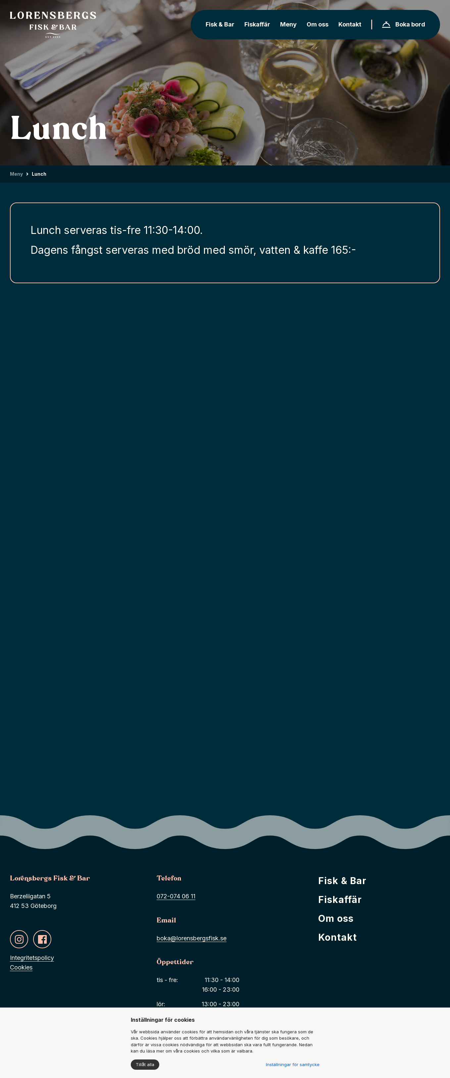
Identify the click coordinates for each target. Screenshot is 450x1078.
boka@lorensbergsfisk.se (191, 940)
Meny (16, 174)
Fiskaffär (340, 902)
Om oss (336, 920)
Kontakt (337, 939)
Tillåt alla (145, 1064)
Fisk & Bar (342, 883)
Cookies (21, 969)
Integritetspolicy (32, 960)
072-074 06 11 (176, 898)
